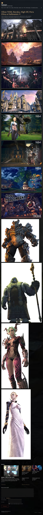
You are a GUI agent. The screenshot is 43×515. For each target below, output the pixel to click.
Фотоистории (16, 7)
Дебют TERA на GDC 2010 (7, 477)
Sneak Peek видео (3, 484)
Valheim (7, 7)
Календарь (28, 7)
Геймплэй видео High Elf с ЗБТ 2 (25, 484)
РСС (9, 511)
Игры (2, 7)
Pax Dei (4, 7)
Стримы (12, 7)
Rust (10, 7)
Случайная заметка (34, 7)
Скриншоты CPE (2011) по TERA (25, 479)
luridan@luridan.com (4, 512)
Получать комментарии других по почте (15, 503)
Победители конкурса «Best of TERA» (35, 472)
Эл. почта (2, 502)
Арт (22, 7)
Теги (24, 7)
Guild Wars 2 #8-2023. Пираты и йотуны (25, 473)
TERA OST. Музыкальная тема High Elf (36, 479)
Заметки (20, 7)
